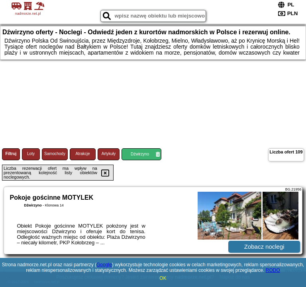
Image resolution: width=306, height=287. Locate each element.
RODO (273, 270)
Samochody (54, 153)
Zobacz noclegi (264, 246)
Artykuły (109, 153)
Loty (31, 153)
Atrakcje (82, 153)
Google (104, 264)
